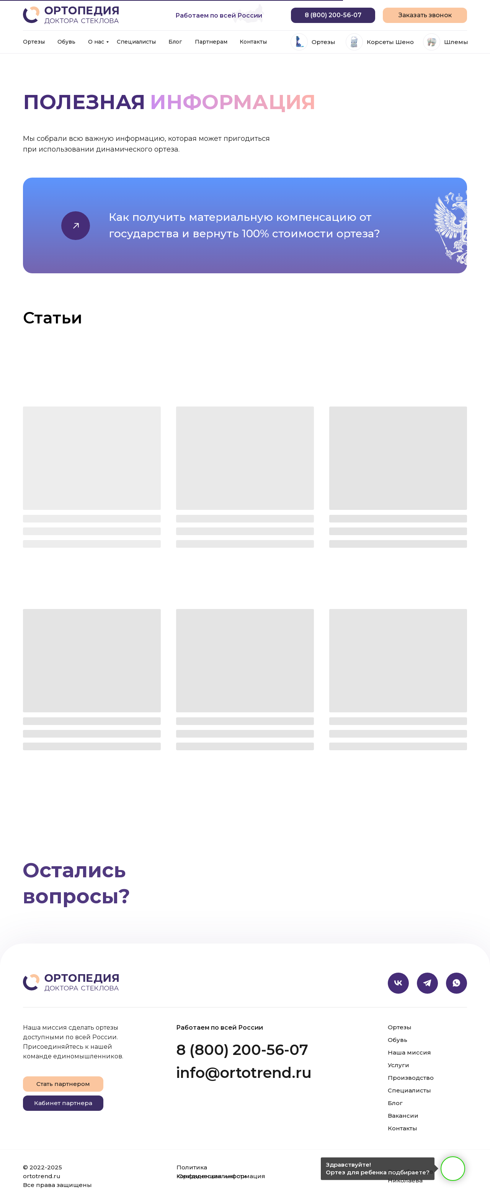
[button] (425, 15)
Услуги (398, 1065)
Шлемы (456, 42)
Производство (411, 1077)
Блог (175, 41)
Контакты (253, 41)
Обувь (66, 41)
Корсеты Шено (390, 42)
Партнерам (211, 41)
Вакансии (403, 1115)
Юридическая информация (220, 1176)
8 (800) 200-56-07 (242, 1050)
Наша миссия (409, 1052)
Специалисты (136, 41)
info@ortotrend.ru (244, 1073)
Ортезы (34, 41)
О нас (96, 41)
